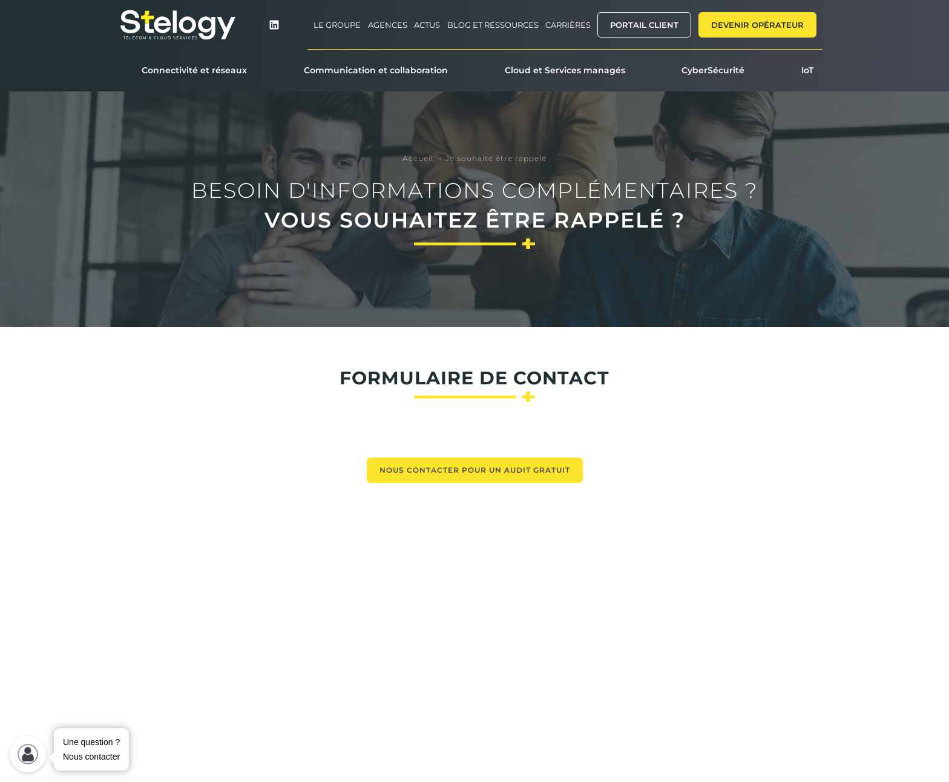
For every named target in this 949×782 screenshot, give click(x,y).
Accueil (417, 158)
